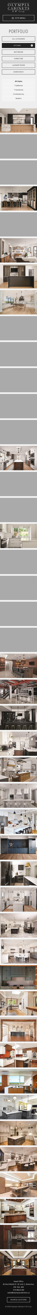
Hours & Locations (18, 1300)
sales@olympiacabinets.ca (18, 1292)
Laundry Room (18, 65)
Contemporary (18, 94)
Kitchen (17, 45)
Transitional (18, 90)
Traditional (18, 85)
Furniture (18, 59)
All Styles (18, 81)
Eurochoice (18, 72)
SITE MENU (18, 18)
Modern (19, 98)
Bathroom (18, 52)
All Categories (18, 39)
